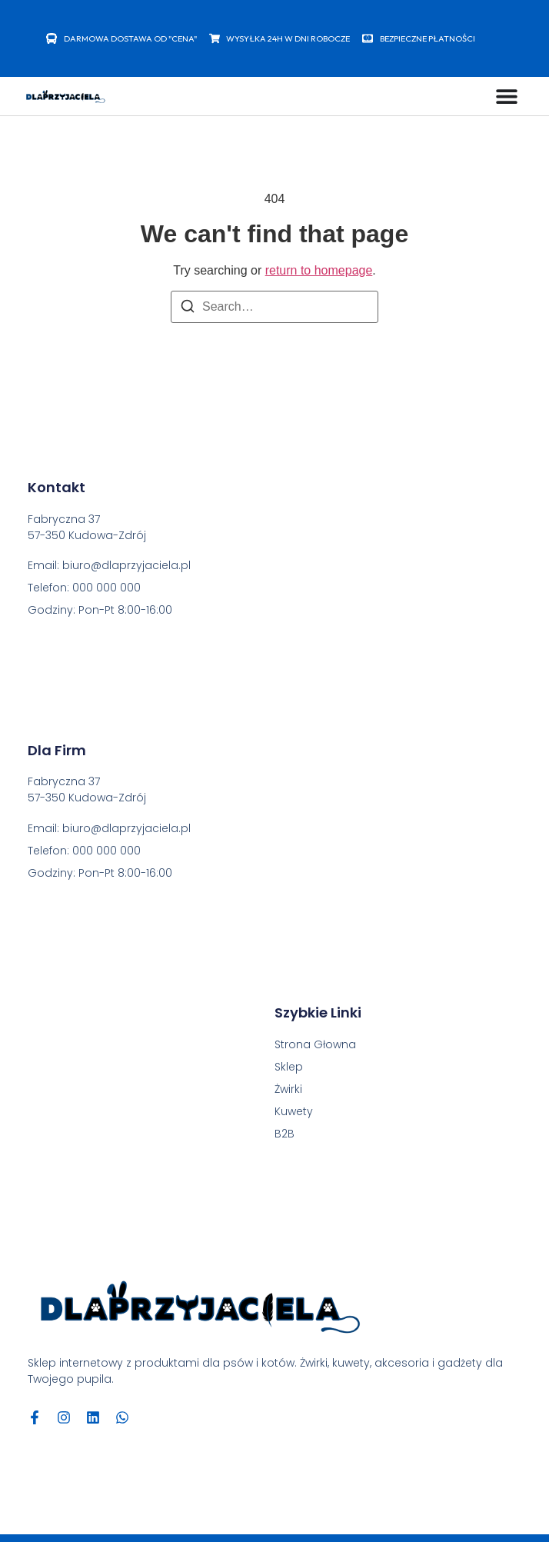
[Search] (188, 308)
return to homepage (319, 270)
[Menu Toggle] (506, 96)
